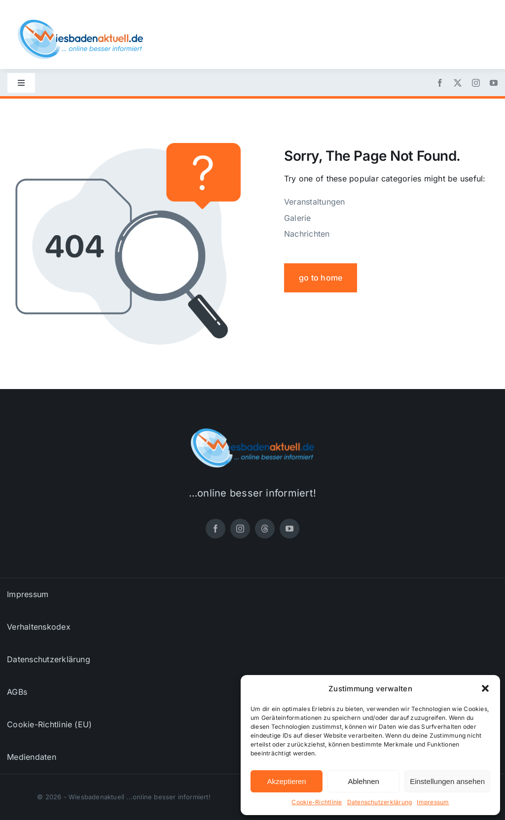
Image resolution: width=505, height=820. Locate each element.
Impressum (433, 802)
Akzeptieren (286, 781)
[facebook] (440, 83)
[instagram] (476, 83)
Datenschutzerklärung (379, 802)
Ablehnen (363, 781)
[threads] (265, 528)
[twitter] (458, 83)
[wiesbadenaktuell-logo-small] (80, 24)
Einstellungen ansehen (447, 781)
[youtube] (494, 83)
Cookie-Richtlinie (316, 802)
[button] (485, 688)
